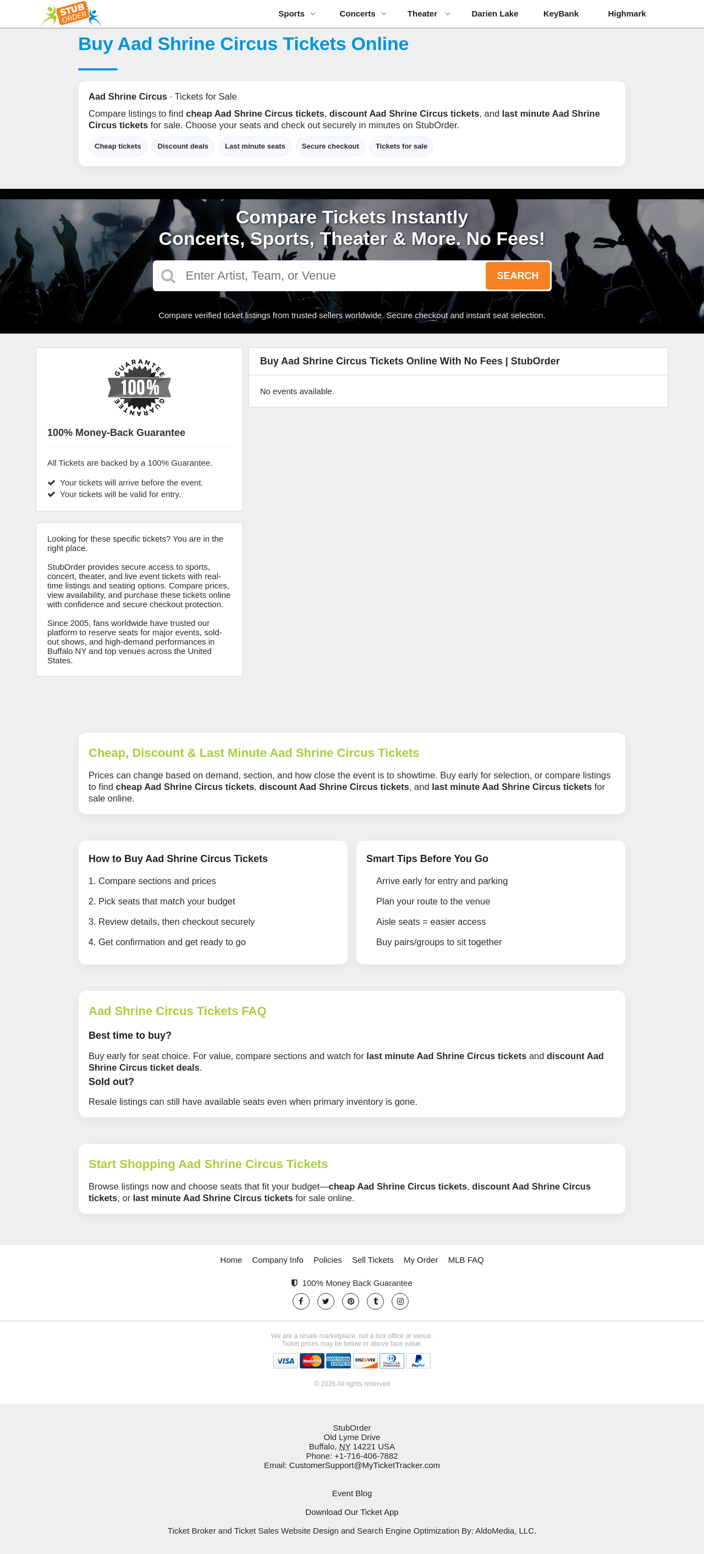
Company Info (278, 1259)
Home (231, 1259)
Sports (297, 13)
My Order (421, 1259)
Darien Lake (494, 13)
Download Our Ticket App (351, 1512)
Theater (429, 13)
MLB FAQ (466, 1259)
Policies (328, 1259)
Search (517, 275)
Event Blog (352, 1493)
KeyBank (561, 13)
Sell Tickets (373, 1259)
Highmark (627, 13)
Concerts (362, 13)
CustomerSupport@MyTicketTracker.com (364, 1465)
